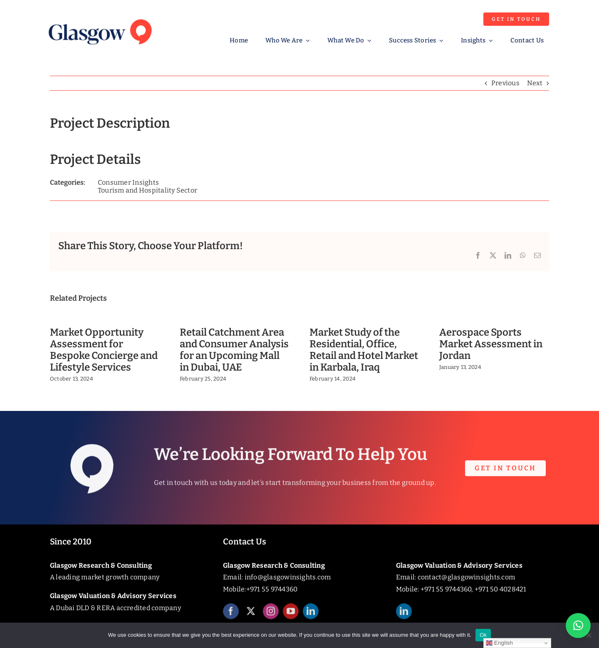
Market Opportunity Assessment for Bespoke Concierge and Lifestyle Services (104, 349)
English (499, 643)
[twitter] (251, 615)
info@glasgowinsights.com (288, 577)
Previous (505, 83)
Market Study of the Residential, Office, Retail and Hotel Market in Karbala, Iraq (363, 349)
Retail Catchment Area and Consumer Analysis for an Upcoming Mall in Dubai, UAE (234, 349)
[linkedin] (311, 615)
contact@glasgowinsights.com (466, 577)
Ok (483, 635)
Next (534, 83)
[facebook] (231, 615)
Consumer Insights (128, 182)
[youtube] (291, 615)
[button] (578, 625)
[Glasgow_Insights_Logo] (99, 18)
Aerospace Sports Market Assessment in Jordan (490, 343)
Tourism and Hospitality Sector (147, 190)
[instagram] (271, 615)
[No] (588, 635)
